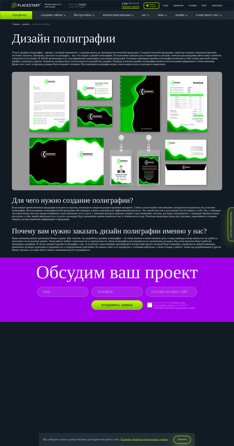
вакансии (178, 5)
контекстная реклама (118, 15)
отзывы (193, 5)
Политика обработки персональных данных (144, 439)
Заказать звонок (130, 6)
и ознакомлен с (182, 305)
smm (162, 15)
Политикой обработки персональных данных (174, 307)
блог (204, 5)
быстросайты (84, 15)
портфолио (19, 15)
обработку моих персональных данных (169, 303)
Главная (16, 24)
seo (145, 15)
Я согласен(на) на (161, 302)
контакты (217, 5)
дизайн (181, 15)
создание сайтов (53, 15)
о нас (165, 5)
